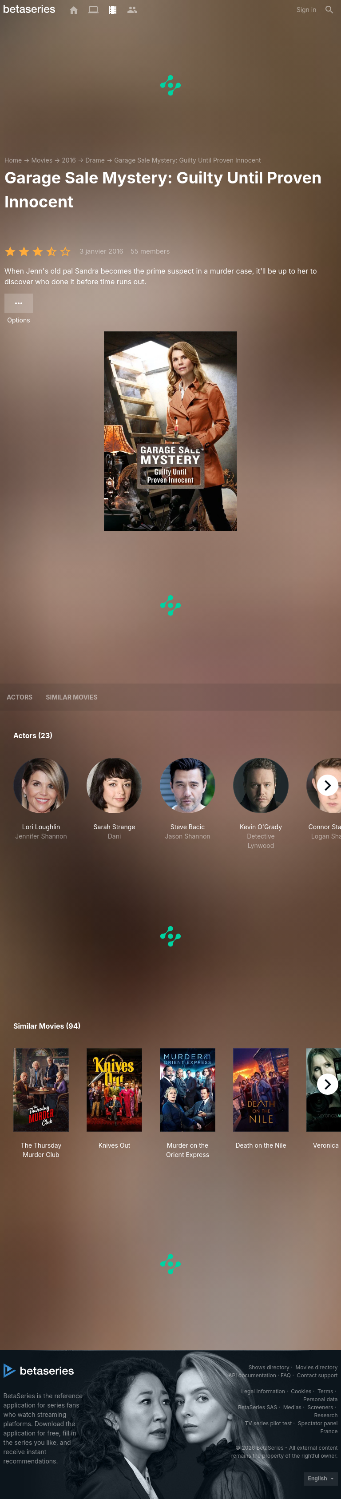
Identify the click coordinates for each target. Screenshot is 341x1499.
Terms (325, 1391)
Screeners (320, 1407)
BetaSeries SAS (257, 1407)
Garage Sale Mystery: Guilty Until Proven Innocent (187, 160)
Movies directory (316, 1367)
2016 (69, 160)
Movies (41, 160)
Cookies (301, 1391)
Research (326, 1415)
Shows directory (269, 1367)
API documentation (252, 1375)
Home (13, 160)
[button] (41, 804)
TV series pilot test (268, 1423)
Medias (292, 1407)
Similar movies (71, 697)
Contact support (317, 1375)
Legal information (263, 1391)
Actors (19, 697)
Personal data (320, 1399)
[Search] (329, 10)
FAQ (286, 1375)
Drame (95, 160)
